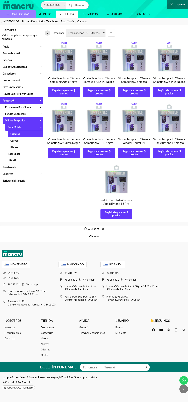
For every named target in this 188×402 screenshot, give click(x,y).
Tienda (66, 14)
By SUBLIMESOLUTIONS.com (18, 387)
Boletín (119, 327)
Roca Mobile (67, 21)
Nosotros (10, 327)
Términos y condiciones (92, 332)
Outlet (44, 355)
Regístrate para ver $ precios (63, 92)
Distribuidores (13, 332)
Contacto (139, 14)
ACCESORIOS (11, 21)
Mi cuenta (120, 332)
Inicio (43, 14)
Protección (28, 21)
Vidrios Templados (48, 21)
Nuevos (45, 343)
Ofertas (45, 349)
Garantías (84, 327)
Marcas (89, 14)
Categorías (47, 332)
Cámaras (82, 21)
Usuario (113, 14)
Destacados (47, 327)
